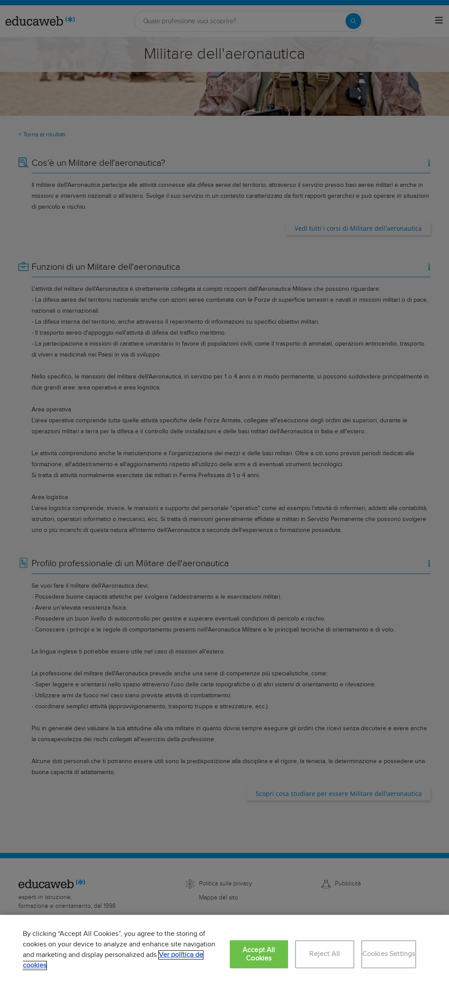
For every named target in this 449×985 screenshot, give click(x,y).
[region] (224, 950)
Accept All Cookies (258, 954)
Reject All (324, 954)
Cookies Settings (388, 954)
